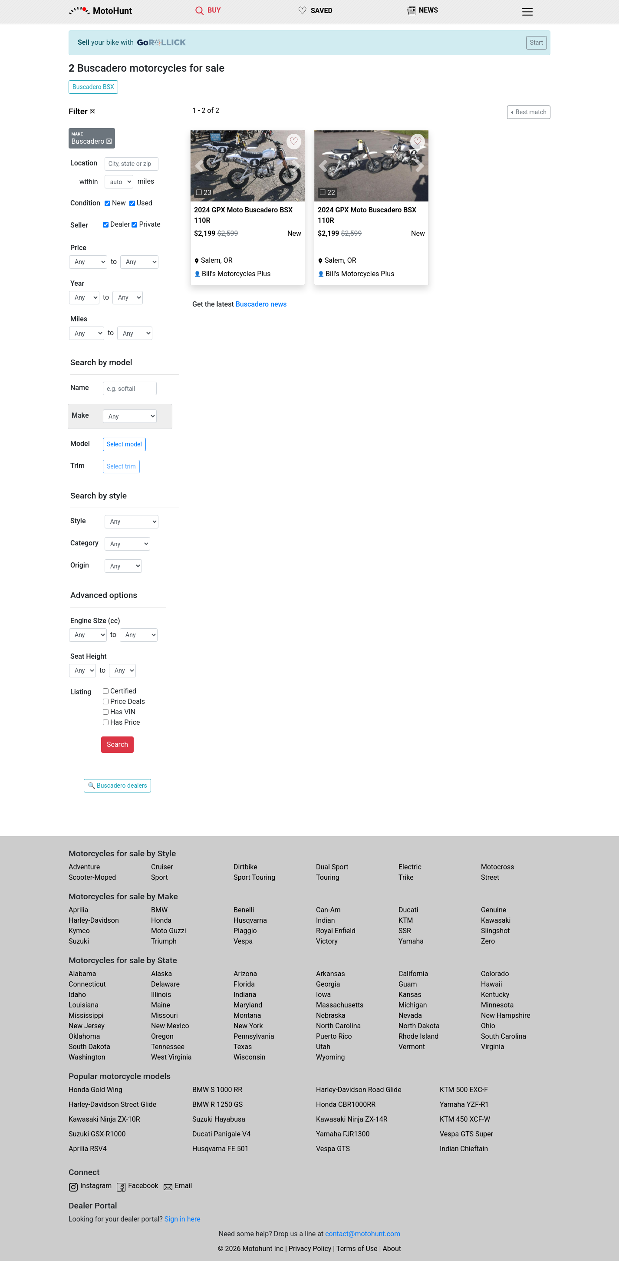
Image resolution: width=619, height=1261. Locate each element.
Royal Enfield (336, 931)
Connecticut (87, 984)
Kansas (409, 994)
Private (149, 224)
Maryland (248, 1005)
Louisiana (84, 1005)
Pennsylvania (254, 1036)
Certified (123, 691)
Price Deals (127, 701)
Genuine (493, 910)
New (119, 203)
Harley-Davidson (94, 920)
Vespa (243, 941)
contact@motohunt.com (362, 1234)
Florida (244, 984)
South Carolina (503, 1036)
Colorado (495, 974)
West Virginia (171, 1057)
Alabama (82, 974)
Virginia (492, 1047)
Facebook (143, 1186)
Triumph (164, 941)
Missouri (164, 1015)
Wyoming (330, 1057)
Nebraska (331, 1015)
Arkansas (330, 974)
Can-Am (328, 910)
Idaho (77, 994)
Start (536, 42)
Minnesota (497, 1005)
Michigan (412, 1005)
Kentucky (495, 994)
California (413, 974)
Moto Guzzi (168, 931)
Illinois (161, 994)
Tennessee (167, 1047)
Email (183, 1186)
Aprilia (78, 910)
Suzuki (79, 941)
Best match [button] (530, 112)
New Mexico (170, 1026)
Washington (87, 1057)
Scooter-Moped (92, 877)
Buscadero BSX (93, 86)
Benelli (244, 910)
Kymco (79, 931)
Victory (327, 941)
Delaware (165, 984)
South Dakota (89, 1047)
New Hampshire (505, 1015)
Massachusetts (339, 1005)
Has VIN (122, 712)
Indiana (245, 994)
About (391, 1248)
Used (144, 203)
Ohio (488, 1026)
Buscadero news (261, 304)
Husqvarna (250, 920)
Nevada (410, 1015)
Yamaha (411, 941)
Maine (160, 1005)
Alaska (161, 974)
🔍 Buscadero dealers (117, 785)
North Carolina (338, 1026)
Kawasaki (495, 920)
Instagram (96, 1186)
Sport (159, 877)
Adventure (84, 867)
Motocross (497, 867)
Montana (247, 1015)
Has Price (125, 722)
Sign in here (183, 1219)
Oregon (162, 1036)
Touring (327, 877)
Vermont (411, 1047)
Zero (488, 941)
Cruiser (162, 867)
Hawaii (491, 984)
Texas (243, 1047)
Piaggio (245, 931)
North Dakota (419, 1026)
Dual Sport (332, 867)
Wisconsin (250, 1057)
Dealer (120, 224)
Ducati (408, 910)
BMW (159, 910)
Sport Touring (254, 877)
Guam (407, 984)
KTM (405, 920)
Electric (409, 867)
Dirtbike (245, 867)
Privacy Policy (310, 1248)
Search (117, 744)
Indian (325, 920)
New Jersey (87, 1026)
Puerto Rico (334, 1036)
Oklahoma (84, 1036)
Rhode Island (418, 1036)
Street (490, 877)
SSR (404, 931)
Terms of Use (357, 1248)
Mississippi (86, 1015)
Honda (161, 920)
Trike (406, 877)
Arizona (245, 974)
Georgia (328, 984)
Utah (323, 1047)
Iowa (323, 994)
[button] (199, 165)
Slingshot (495, 931)
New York (248, 1026)
